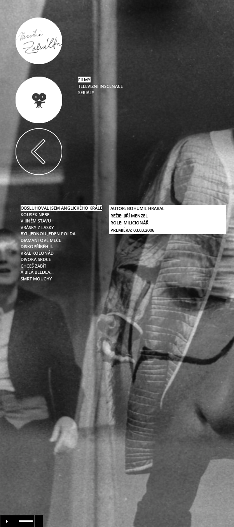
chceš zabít (33, 266)
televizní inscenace (100, 86)
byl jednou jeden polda (48, 233)
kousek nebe (35, 214)
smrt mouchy (36, 279)
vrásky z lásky (37, 227)
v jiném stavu (36, 221)
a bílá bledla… (37, 272)
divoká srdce (36, 259)
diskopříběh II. (37, 246)
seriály (86, 92)
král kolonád (37, 253)
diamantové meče (41, 240)
